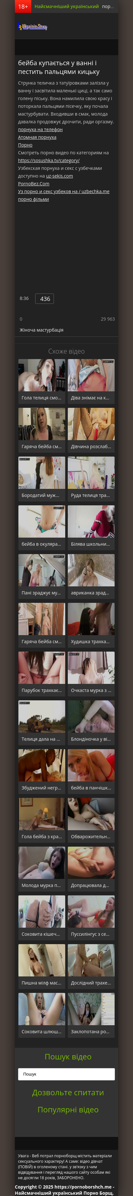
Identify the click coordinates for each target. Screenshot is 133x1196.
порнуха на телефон (40, 129)
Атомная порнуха (37, 137)
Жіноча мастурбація (42, 330)
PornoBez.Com (33, 183)
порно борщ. (116, 6)
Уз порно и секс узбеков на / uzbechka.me (63, 191)
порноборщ (31, 26)
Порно (25, 145)
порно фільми (33, 199)
